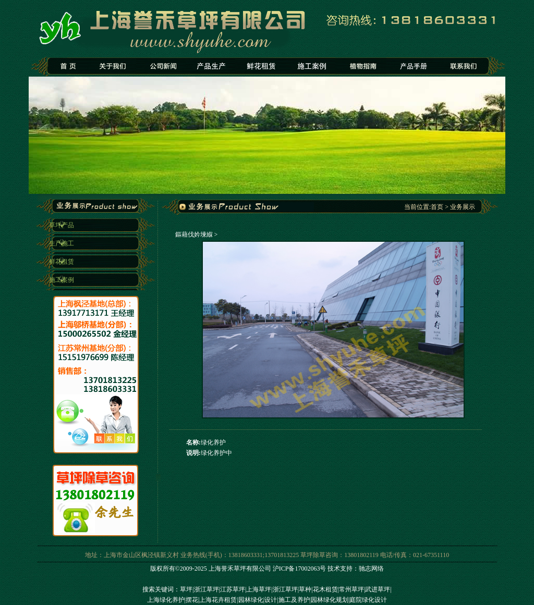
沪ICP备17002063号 (299, 568)
